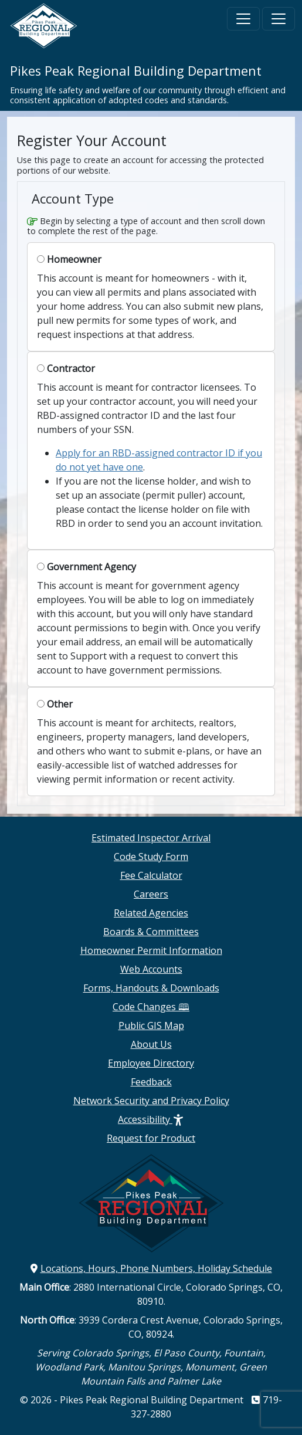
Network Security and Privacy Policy (151, 1100)
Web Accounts (151, 969)
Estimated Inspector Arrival (151, 837)
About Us (151, 1044)
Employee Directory (151, 1063)
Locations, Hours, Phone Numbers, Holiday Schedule (151, 1268)
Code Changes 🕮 (151, 1006)
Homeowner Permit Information (151, 950)
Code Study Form (151, 856)
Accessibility (151, 1119)
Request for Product (151, 1138)
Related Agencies (151, 912)
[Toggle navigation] (243, 19)
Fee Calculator (151, 875)
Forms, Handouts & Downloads (151, 988)
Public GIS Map (151, 1025)
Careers (151, 894)
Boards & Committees (151, 931)
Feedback (151, 1081)
